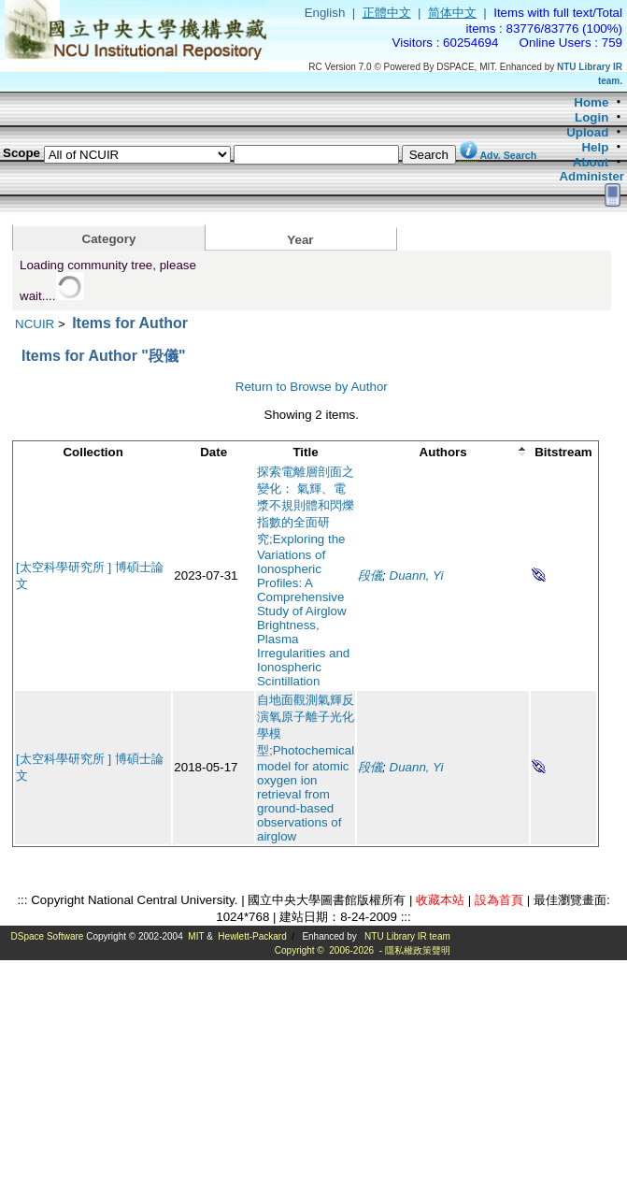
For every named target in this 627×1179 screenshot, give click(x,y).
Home (591, 102)
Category (109, 239)
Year (300, 240)
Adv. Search (507, 155)
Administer (591, 176)
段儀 (370, 575)
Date (213, 452)
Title (305, 452)
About (591, 162)
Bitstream (562, 452)
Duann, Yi (417, 575)
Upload (587, 132)
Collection (92, 452)
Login (591, 117)
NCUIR (34, 324)
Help (594, 147)
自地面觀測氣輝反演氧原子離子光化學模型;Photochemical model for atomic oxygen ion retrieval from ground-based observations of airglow (305, 768)
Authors (443, 452)
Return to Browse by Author (311, 387)
